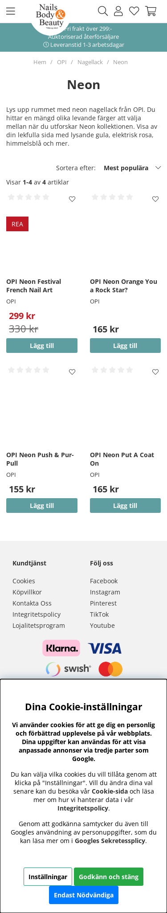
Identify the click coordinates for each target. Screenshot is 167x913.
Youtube (102, 625)
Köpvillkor (27, 592)
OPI (62, 62)
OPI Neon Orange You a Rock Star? (123, 285)
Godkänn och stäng (108, 876)
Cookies (23, 581)
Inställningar (48, 876)
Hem (39, 62)
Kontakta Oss (32, 603)
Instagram (105, 592)
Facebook (104, 581)
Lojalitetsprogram (38, 625)
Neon (120, 62)
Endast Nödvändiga (84, 895)
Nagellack (90, 62)
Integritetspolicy (36, 614)
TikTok (99, 614)
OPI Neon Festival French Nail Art (33, 285)
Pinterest (103, 603)
